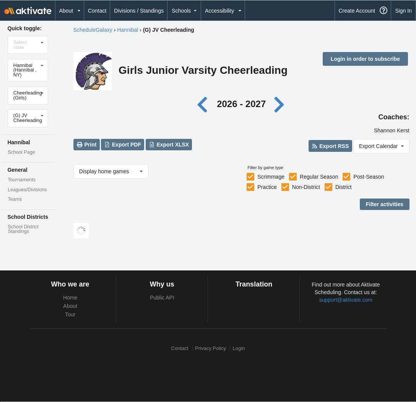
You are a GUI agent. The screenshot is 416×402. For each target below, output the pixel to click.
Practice (267, 187)
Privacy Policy (210, 348)
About (70, 306)
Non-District (306, 187)
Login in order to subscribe (365, 59)
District (343, 187)
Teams (15, 199)
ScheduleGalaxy (92, 30)
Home (70, 298)
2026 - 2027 (241, 104)
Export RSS (330, 146)
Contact (97, 11)
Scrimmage (270, 177)
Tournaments (22, 179)
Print (86, 145)
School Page (21, 152)
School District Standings (23, 229)
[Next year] (279, 104)
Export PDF (122, 145)
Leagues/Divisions (27, 189)
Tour (70, 314)
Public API (162, 298)
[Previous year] (204, 104)
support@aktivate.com (346, 300)
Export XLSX (169, 145)
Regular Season (319, 177)
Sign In (403, 11)
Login (239, 348)
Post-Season (368, 177)
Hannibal (127, 30)
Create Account (356, 11)
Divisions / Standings (139, 11)
